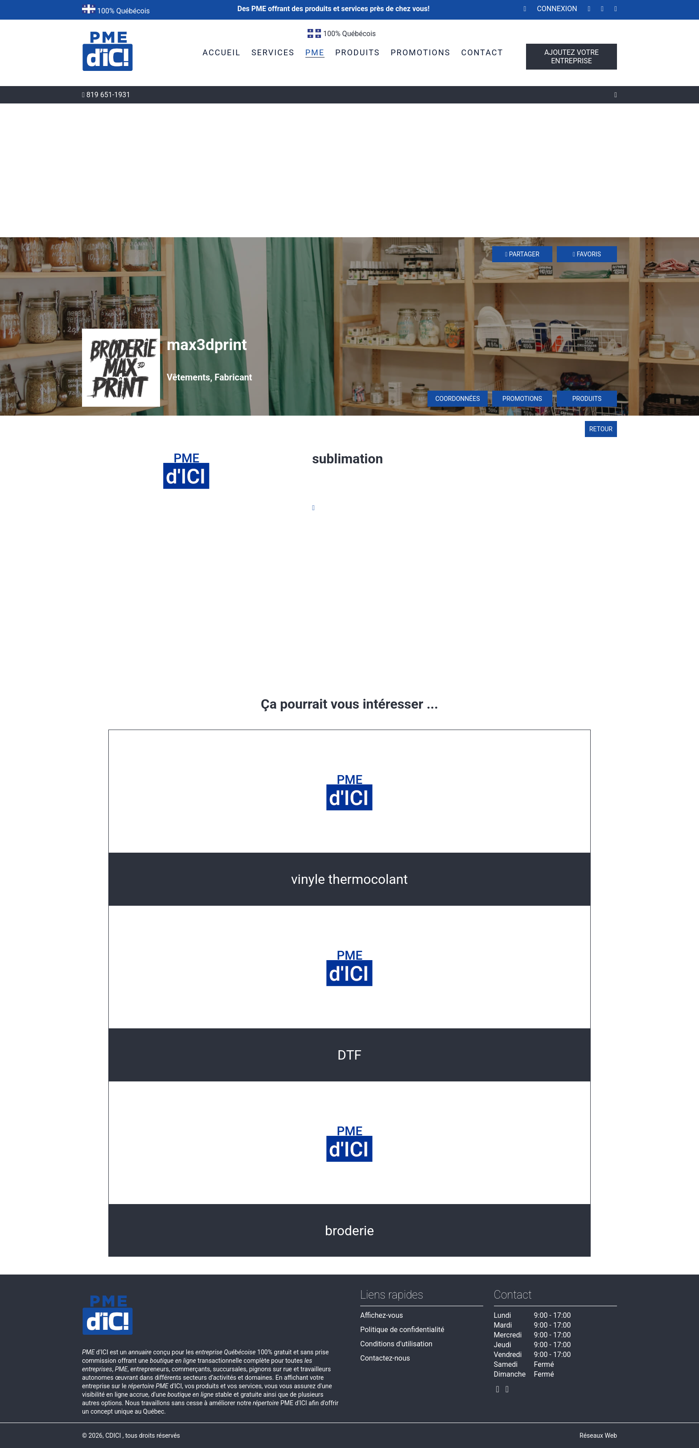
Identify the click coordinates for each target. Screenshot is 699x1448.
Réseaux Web (598, 1435)
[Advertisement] (349, 170)
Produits (587, 398)
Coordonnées (457, 398)
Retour (601, 429)
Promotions (522, 398)
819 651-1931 (106, 95)
